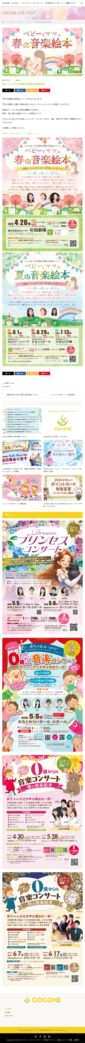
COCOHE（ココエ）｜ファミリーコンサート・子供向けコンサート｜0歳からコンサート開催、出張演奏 (47, 1040)
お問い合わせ (9, 1016)
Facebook (40, 1036)
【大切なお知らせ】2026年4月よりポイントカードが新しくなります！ (62, 505)
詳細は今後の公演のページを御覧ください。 (22, 133)
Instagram (44, 1036)
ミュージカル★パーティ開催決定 (14, 504)
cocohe (11, 383)
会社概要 (7, 1012)
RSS (49, 1036)
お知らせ (17, 80)
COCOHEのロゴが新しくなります (55, 437)
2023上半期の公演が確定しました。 (15, 437)
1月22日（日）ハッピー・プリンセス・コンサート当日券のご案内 (62, 470)
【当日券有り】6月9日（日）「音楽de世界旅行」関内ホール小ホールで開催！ (21, 470)
